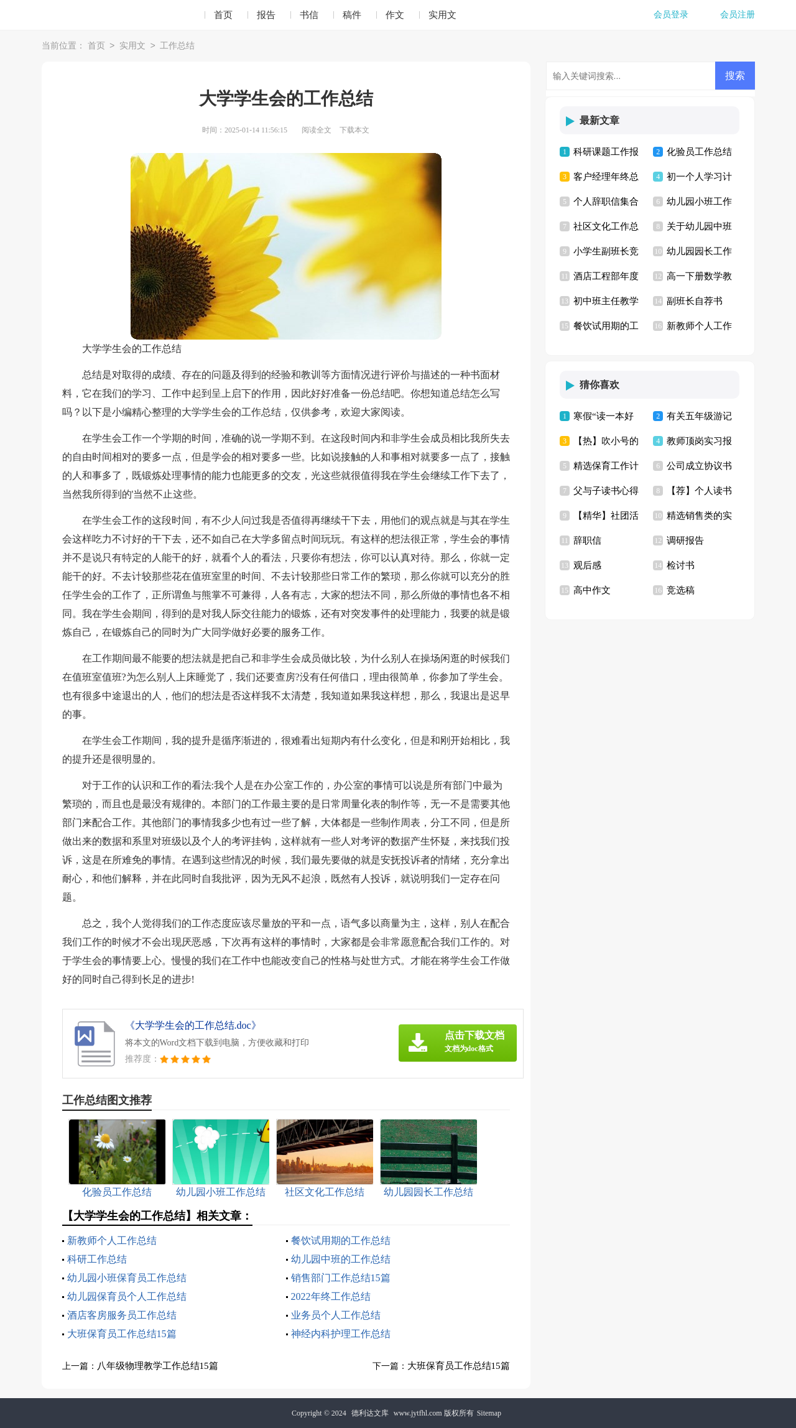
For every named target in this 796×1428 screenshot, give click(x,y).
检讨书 (681, 565)
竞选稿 (681, 590)
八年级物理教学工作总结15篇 (157, 1366)
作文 (395, 15)
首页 (223, 15)
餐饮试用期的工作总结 (341, 1240)
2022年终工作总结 (331, 1296)
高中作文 (592, 590)
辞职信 (587, 540)
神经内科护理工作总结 (341, 1333)
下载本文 (354, 130)
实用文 (442, 15)
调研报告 (685, 540)
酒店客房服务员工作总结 (122, 1315)
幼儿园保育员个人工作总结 (127, 1296)
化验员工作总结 (699, 152)
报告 (266, 15)
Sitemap (489, 1413)
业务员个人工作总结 (336, 1315)
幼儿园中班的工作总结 (341, 1259)
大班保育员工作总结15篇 (122, 1333)
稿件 (352, 15)
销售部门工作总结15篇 (341, 1278)
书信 (309, 15)
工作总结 (177, 46)
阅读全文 (316, 130)
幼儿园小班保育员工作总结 (127, 1278)
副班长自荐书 (695, 301)
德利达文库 (370, 1413)
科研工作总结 (97, 1259)
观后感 (587, 565)
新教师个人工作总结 (112, 1240)
